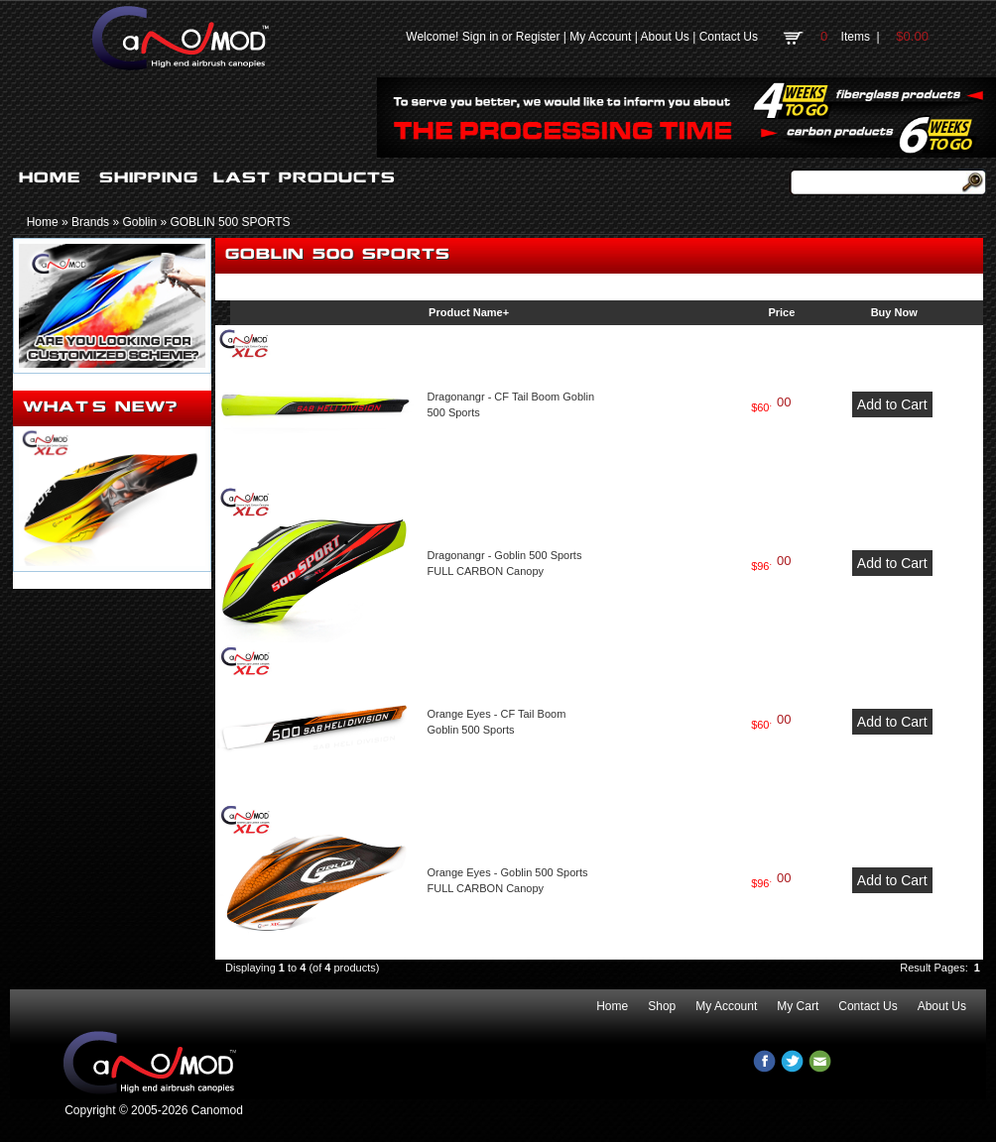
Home (43, 222)
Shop (662, 1006)
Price (781, 312)
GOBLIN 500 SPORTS (230, 222)
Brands (90, 222)
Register (538, 37)
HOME (49, 177)
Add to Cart (892, 404)
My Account (600, 37)
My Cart (797, 1006)
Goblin (139, 222)
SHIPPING (148, 177)
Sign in (480, 37)
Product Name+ (469, 312)
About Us (664, 37)
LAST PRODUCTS (304, 177)
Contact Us (728, 37)
